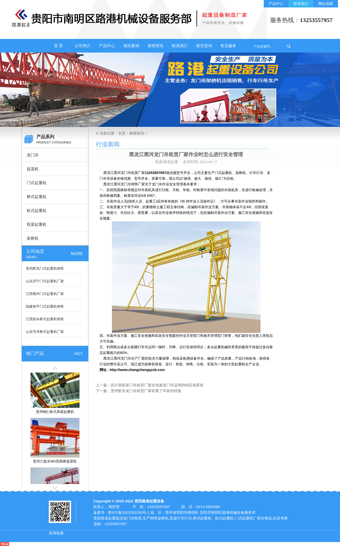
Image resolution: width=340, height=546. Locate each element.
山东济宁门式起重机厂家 (45, 281)
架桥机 (33, 238)
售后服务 (228, 46)
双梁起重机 (37, 224)
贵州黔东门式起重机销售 (45, 268)
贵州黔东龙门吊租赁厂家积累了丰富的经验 (146, 391)
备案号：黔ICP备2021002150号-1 (121, 512)
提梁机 (33, 169)
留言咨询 (204, 46)
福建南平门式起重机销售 (45, 306)
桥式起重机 (37, 197)
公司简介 (83, 46)
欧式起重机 (37, 210)
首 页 (58, 46)
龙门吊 (33, 155)
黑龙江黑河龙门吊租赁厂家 (124, 173)
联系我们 (300, 3)
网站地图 (325, 3)
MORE (77, 254)
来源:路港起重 (167, 162)
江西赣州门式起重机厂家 (45, 294)
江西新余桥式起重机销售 (45, 319)
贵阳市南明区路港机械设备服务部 (228, 512)
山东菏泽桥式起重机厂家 (45, 332)
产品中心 (276, 3)
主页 (122, 133)
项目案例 (131, 46)
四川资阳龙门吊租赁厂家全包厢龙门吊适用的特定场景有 (157, 385)
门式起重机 (37, 183)
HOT (78, 354)
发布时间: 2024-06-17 (200, 162)
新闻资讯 (155, 46)
